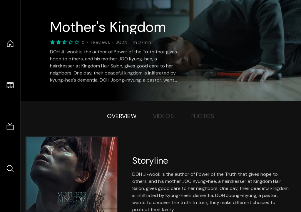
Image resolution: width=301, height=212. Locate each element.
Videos (163, 116)
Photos (202, 116)
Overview (121, 116)
